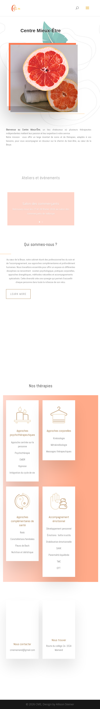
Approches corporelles (59, 431)
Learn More (18, 294)
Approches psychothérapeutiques (22, 433)
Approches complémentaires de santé (22, 521)
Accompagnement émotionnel (59, 519)
